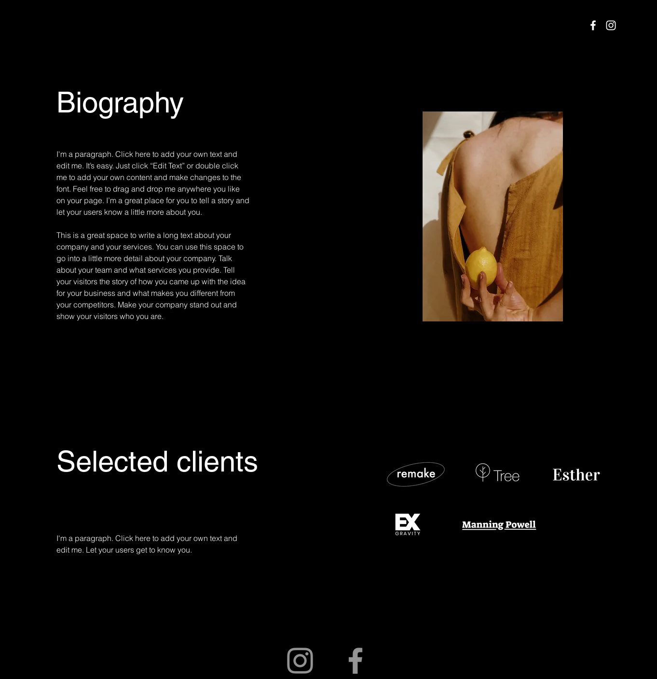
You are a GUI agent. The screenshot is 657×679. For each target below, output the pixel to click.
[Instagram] (610, 25)
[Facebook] (593, 25)
